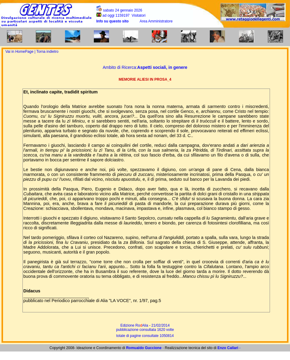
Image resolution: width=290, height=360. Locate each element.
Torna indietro (47, 51)
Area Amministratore (156, 21)
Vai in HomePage (20, 51)
